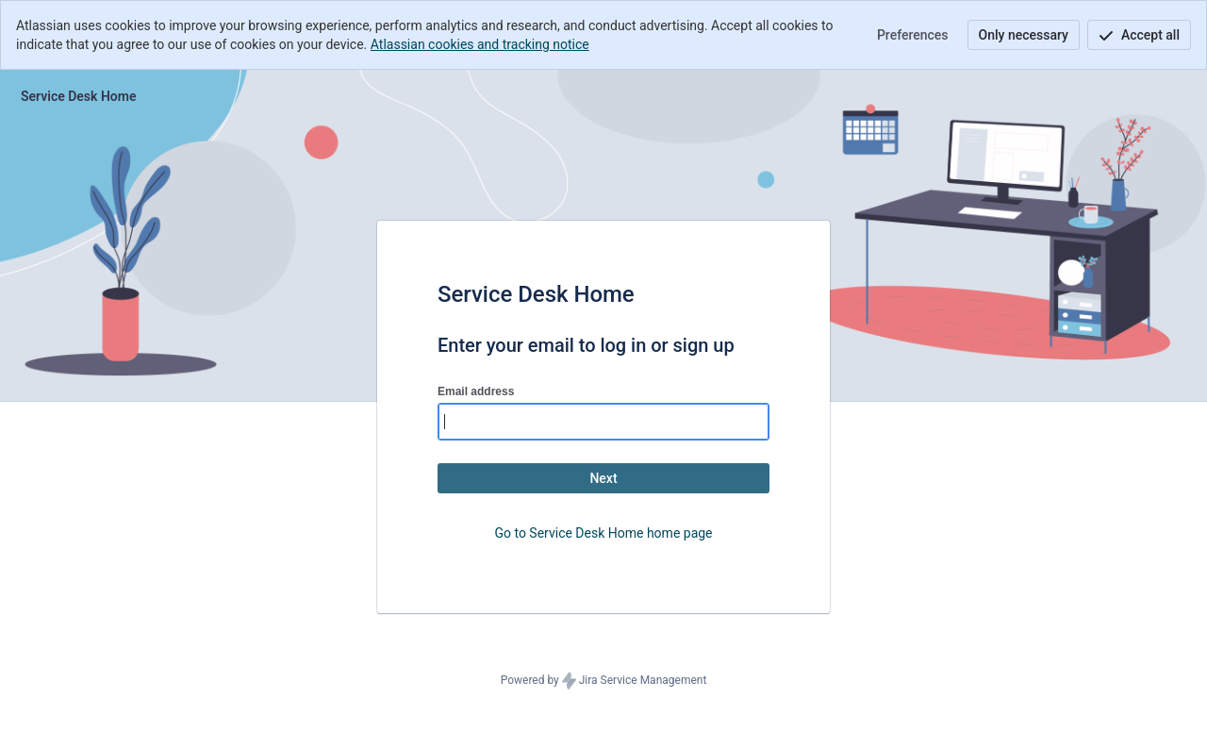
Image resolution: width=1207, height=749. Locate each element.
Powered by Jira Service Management (604, 681)
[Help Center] (78, 96)
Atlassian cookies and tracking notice (480, 44)
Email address (476, 391)
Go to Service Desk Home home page (603, 533)
